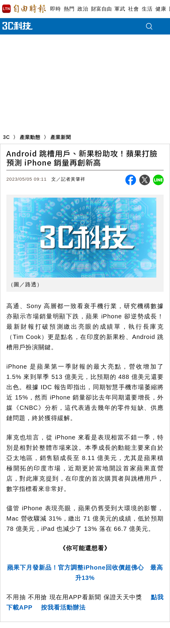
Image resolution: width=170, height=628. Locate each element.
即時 (55, 9)
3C (6, 137)
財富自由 (101, 9)
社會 (133, 9)
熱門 (69, 9)
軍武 (119, 9)
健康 (160, 9)
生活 (147, 9)
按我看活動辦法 (63, 607)
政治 (82, 9)
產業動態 (30, 137)
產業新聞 (60, 137)
